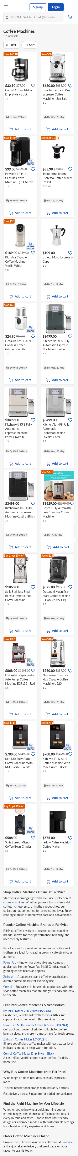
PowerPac (9, 962)
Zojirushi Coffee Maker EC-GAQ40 (25, 1039)
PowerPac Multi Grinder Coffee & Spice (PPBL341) (35, 1025)
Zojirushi (8, 976)
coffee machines (13, 902)
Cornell (7, 986)
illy (5, 948)
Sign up (38, 7)
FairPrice (67, 1142)
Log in (56, 7)
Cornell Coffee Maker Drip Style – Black (28, 1053)
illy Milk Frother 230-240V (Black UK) (27, 1011)
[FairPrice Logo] (19, 7)
